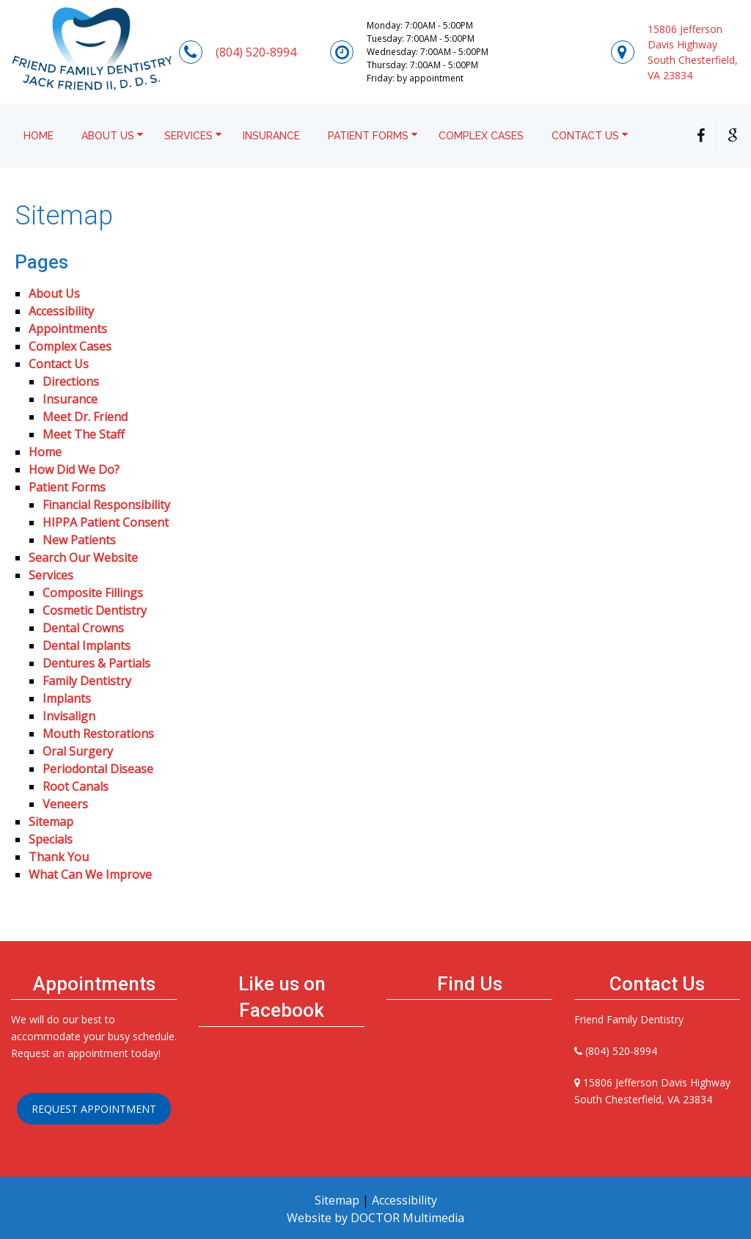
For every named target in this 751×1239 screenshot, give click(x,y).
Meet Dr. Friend (85, 417)
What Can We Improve (90, 874)
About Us (107, 136)
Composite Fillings (93, 593)
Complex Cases (481, 136)
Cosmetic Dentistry (95, 610)
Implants (67, 698)
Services (188, 136)
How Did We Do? (74, 469)
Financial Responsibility (106, 505)
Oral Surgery (78, 751)
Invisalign (69, 716)
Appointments (68, 329)
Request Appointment (94, 1109)
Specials (51, 839)
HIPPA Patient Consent (106, 522)
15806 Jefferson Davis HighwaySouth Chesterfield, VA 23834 (693, 52)
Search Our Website (83, 557)
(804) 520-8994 (256, 52)
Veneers (65, 804)
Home (38, 136)
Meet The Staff (84, 434)
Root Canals (76, 786)
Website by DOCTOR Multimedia (375, 1218)
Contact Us (585, 136)
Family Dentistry (87, 681)
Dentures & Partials (96, 663)
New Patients (79, 540)
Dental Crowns (83, 628)
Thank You (59, 857)
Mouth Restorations (98, 734)
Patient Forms (368, 136)
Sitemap (51, 822)
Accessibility (61, 311)
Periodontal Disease (98, 769)
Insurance (271, 136)
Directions (71, 381)
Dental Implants (87, 645)
